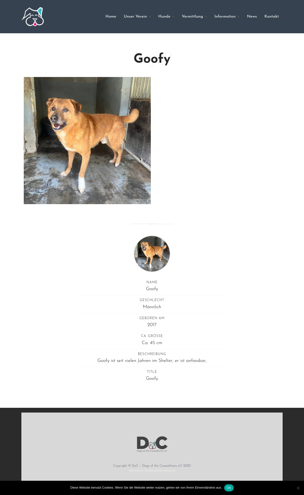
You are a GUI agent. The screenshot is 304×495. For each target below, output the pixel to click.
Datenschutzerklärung (160, 470)
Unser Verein (135, 16)
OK (229, 488)
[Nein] (298, 487)
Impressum (136, 470)
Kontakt (271, 16)
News (252, 16)
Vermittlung (192, 16)
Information (225, 16)
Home (110, 16)
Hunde (164, 16)
